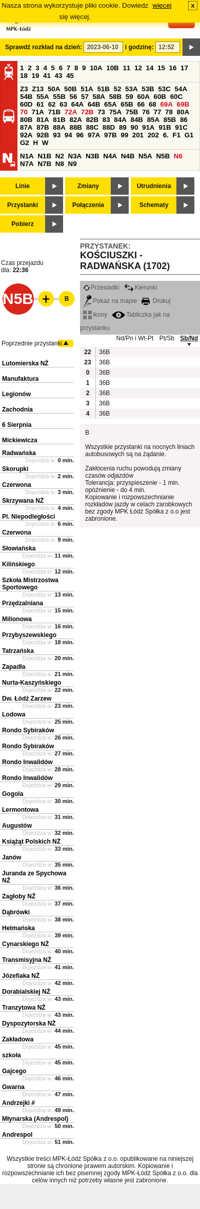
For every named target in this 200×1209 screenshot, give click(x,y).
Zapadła (13, 666)
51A (87, 89)
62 (52, 104)
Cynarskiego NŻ (25, 944)
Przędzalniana (22, 603)
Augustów (17, 825)
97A (94, 135)
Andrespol (17, 1134)
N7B (44, 164)
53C (164, 89)
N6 (178, 156)
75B (132, 112)
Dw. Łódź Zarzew (26, 698)
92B (42, 135)
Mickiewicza (19, 440)
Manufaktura (20, 378)
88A (59, 127)
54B (26, 96)
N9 (72, 164)
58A (99, 96)
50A (54, 89)
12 (138, 68)
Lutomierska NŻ (25, 363)
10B (112, 68)
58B (115, 96)
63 (63, 104)
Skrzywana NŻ (23, 500)
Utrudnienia (154, 186)
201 (138, 135)
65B (127, 104)
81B (59, 120)
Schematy (154, 205)
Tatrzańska (18, 650)
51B (103, 89)
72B (87, 112)
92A (26, 135)
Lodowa (13, 714)
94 (68, 135)
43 (59, 75)
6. (166, 135)
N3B (92, 156)
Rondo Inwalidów (27, 762)
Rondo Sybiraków (28, 730)
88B (75, 127)
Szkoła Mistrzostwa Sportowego (30, 584)
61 (40, 104)
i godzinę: (139, 47)
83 (106, 120)
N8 (59, 164)
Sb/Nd (189, 338)
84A (120, 120)
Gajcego (14, 1071)
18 (24, 75)
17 (184, 68)
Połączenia (88, 205)
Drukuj (156, 300)
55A (42, 96)
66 (141, 104)
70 (24, 112)
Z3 (24, 89)
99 (124, 135)
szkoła (11, 1055)
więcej (162, 5)
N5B (163, 156)
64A (77, 104)
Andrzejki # (18, 1102)
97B (110, 135)
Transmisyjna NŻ (26, 960)
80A (183, 112)
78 (169, 112)
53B (148, 89)
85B (170, 120)
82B (92, 120)
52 (118, 89)
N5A (145, 156)
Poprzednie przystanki (32, 343)
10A (96, 68)
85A (153, 120)
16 (173, 68)
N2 (59, 156)
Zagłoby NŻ (18, 896)
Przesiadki (101, 287)
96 (80, 135)
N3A (75, 156)
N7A (27, 164)
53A (131, 89)
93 (57, 135)
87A (26, 127)
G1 (189, 135)
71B (54, 112)
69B (183, 104)
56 (73, 96)
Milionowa (17, 619)
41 (47, 75)
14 (150, 68)
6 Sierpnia (16, 424)
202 (153, 135)
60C (176, 96)
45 (70, 75)
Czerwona (16, 484)
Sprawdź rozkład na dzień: (43, 47)
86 (184, 120)
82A (75, 120)
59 (129, 96)
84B (136, 120)
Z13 (38, 89)
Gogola (12, 793)
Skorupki (15, 469)
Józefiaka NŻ (20, 975)
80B (26, 120)
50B (70, 89)
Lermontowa (20, 809)
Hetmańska (18, 928)
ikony (95, 314)
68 (152, 104)
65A (110, 104)
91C (181, 127)
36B (104, 352)
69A (166, 104)
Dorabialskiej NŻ (26, 991)
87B (42, 127)
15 (161, 68)
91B (164, 127)
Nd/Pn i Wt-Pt (135, 338)
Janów (11, 857)
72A (71, 112)
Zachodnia (17, 409)
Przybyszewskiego (29, 635)
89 (123, 127)
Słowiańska (18, 548)
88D (109, 127)
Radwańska (19, 453)
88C (92, 127)
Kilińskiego (18, 564)
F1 (176, 135)
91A (148, 127)
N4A (110, 156)
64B (94, 104)
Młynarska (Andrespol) (35, 1118)
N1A (27, 156)
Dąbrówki (16, 912)
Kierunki (140, 287)
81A (42, 120)
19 (35, 75)
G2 (24, 143)
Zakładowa (17, 1039)
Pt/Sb (166, 338)
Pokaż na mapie (110, 300)
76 (146, 112)
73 (101, 112)
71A (38, 112)
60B (160, 96)
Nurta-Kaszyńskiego (31, 682)
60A (143, 96)
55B (59, 96)
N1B (44, 156)
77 (158, 112)
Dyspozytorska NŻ (29, 1023)
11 (126, 68)
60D (26, 104)
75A (115, 112)
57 (85, 96)
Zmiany (88, 186)
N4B (128, 156)
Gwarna (13, 1087)
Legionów (16, 394)
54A (181, 89)
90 (134, 127)
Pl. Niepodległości (28, 516)
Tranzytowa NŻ (24, 1007)
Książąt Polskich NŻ (31, 841)
